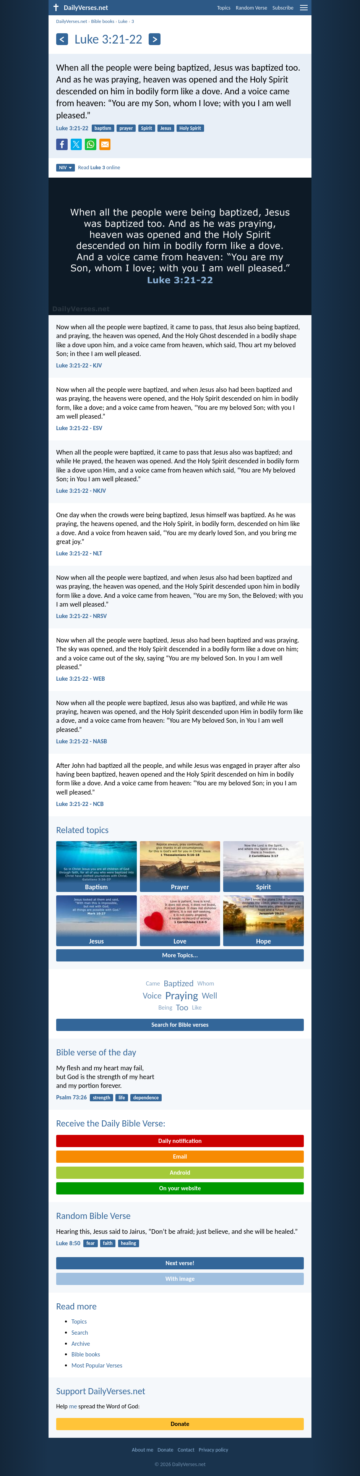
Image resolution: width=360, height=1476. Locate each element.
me (73, 1406)
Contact (186, 1450)
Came (153, 983)
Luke (122, 21)
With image (180, 1278)
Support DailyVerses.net (100, 1391)
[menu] (303, 10)
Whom (205, 983)
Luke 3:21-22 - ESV (79, 428)
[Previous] (62, 39)
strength (101, 1098)
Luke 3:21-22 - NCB (80, 804)
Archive (80, 1343)
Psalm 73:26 (71, 1097)
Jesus (166, 128)
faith (108, 1243)
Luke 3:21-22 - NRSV (81, 616)
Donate (180, 1423)
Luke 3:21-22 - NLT (79, 553)
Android (180, 1172)
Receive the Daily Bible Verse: (110, 1123)
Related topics (82, 829)
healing (128, 1243)
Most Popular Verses (96, 1365)
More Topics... (180, 955)
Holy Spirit (190, 128)
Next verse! (179, 1263)
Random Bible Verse (93, 1215)
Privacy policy (213, 1450)
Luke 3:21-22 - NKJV (81, 490)
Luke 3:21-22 (72, 128)
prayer (126, 128)
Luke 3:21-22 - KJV (79, 365)
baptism (102, 128)
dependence (146, 1098)
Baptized (178, 983)
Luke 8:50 (68, 1243)
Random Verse (251, 8)
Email (180, 1156)
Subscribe (283, 8)
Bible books (102, 21)
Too (182, 1007)
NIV (65, 167)
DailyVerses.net (71, 21)
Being (165, 1007)
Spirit (146, 128)
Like (196, 1007)
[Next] (155, 39)
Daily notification (179, 1140)
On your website (180, 1188)
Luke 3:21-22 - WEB (80, 678)
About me (142, 1450)
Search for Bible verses (179, 1024)
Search (79, 1332)
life (121, 1098)
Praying (181, 995)
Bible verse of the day (96, 1052)
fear (90, 1243)
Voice (152, 995)
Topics (223, 8)
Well (209, 995)
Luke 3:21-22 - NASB (81, 741)
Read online (99, 167)
